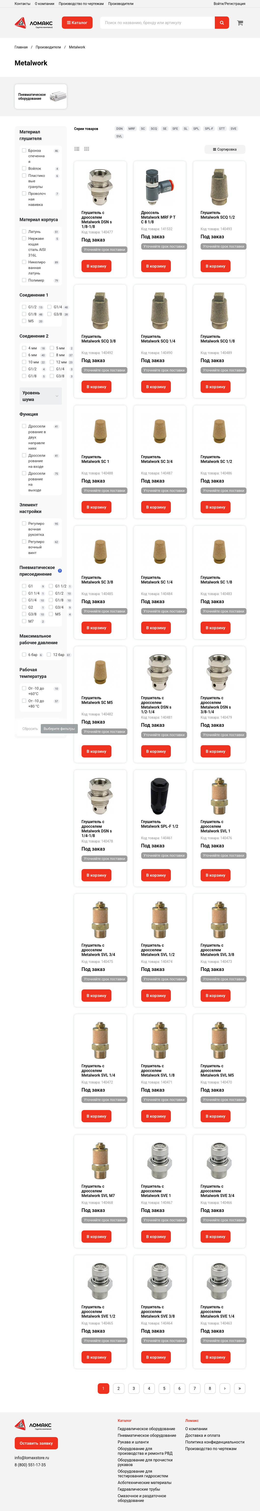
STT (222, 128)
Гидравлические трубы (139, 1489)
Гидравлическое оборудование (146, 1428)
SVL (119, 136)
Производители (121, 4)
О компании (44, 4)
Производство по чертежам (81, 4)
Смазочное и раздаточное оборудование (142, 1498)
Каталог (77, 22)
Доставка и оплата (202, 1435)
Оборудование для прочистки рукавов (145, 1462)
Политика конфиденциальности (215, 1442)
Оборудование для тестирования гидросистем (143, 1473)
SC (143, 128)
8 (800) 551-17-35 (30, 1465)
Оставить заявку (36, 1443)
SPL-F (209, 128)
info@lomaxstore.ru (32, 1457)
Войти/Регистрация (229, 4)
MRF (132, 128)
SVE (233, 128)
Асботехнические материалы (145, 1482)
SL (186, 128)
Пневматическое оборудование (147, 1435)
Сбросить (30, 729)
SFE (175, 128)
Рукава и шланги (133, 1442)
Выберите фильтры (59, 729)
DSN (119, 128)
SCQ (154, 128)
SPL (196, 128)
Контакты (22, 4)
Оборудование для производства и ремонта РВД (145, 1451)
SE (164, 128)
